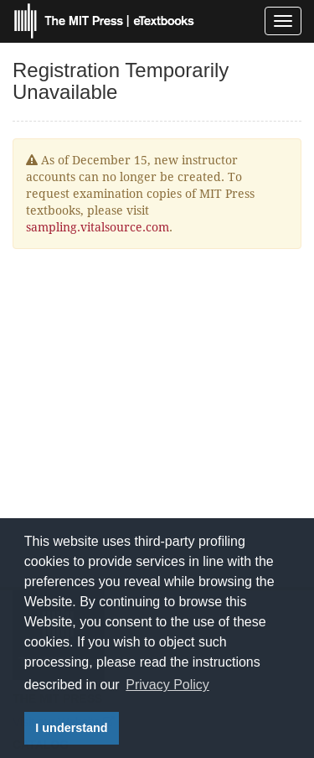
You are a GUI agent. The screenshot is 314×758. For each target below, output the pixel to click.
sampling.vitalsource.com (97, 227)
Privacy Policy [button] (167, 685)
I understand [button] (71, 728)
